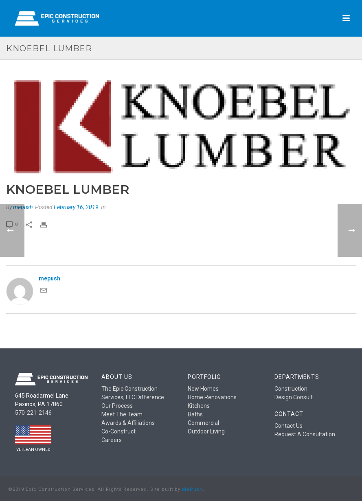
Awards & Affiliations (128, 423)
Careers (111, 440)
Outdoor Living (206, 431)
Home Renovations (212, 397)
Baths (195, 414)
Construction (290, 388)
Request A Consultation (304, 434)
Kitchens (199, 406)
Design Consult (293, 397)
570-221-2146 (33, 412)
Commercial (203, 423)
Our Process (117, 406)
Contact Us (288, 425)
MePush (192, 489)
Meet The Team (122, 414)
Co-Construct (118, 431)
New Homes (203, 388)
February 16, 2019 (76, 207)
